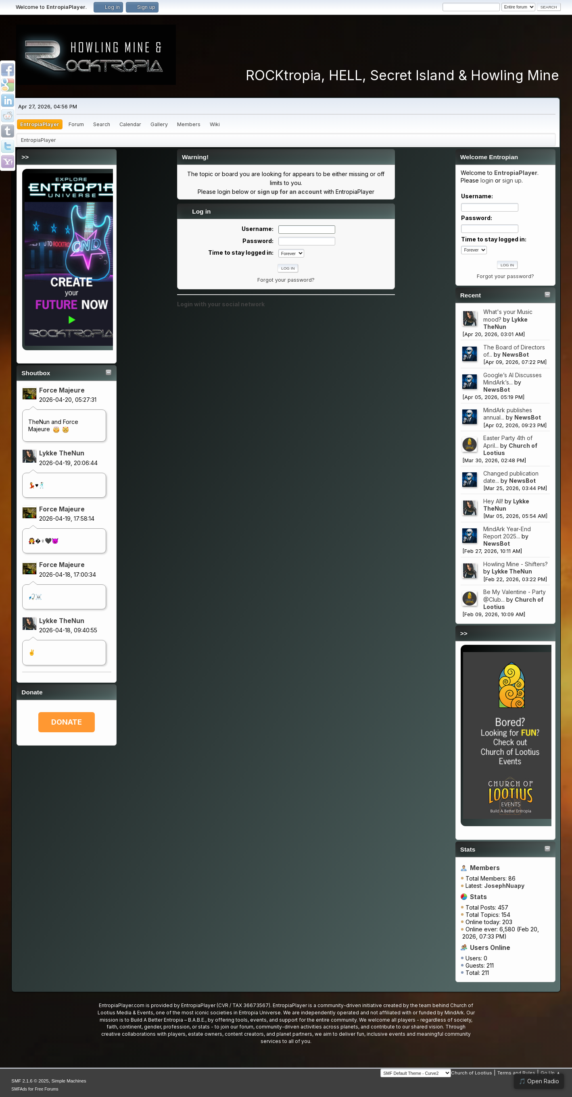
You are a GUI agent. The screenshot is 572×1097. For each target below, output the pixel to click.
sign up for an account (289, 191)
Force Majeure (62, 390)
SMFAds (19, 1089)
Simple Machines (68, 1080)
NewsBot (515, 354)
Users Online (490, 948)
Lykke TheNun (61, 453)
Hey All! (493, 501)
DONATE (66, 722)
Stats (468, 849)
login (486, 180)
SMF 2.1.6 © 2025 (29, 1080)
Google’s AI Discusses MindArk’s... (512, 379)
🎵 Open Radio (539, 1081)
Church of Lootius (471, 1073)
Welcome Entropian (489, 157)
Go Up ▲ (550, 1073)
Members (485, 868)
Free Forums (46, 1089)
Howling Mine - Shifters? (515, 564)
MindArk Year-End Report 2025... (507, 533)
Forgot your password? (505, 276)
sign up (512, 180)
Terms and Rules (516, 1073)
